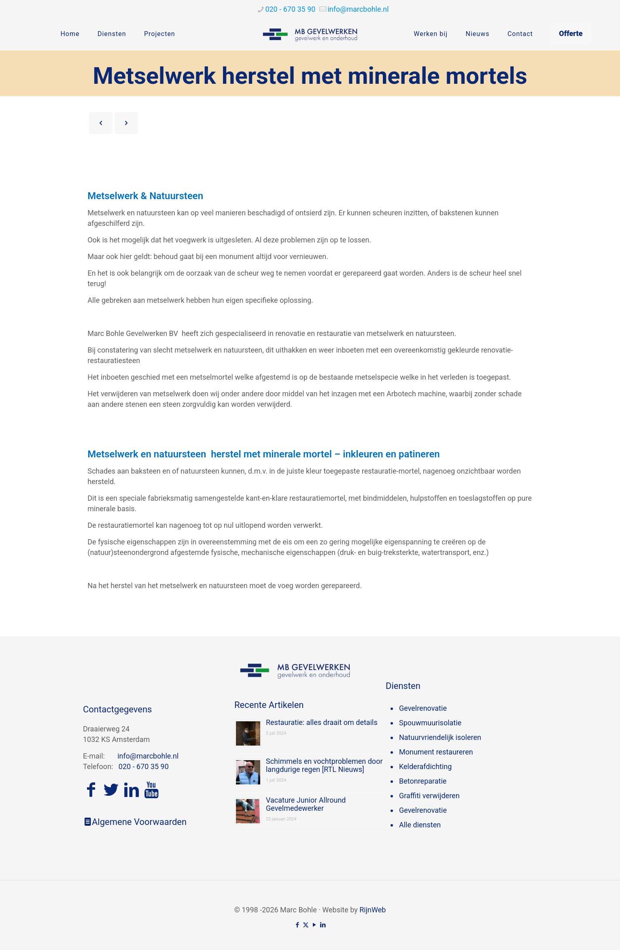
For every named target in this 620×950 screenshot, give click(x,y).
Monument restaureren (436, 752)
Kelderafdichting (425, 766)
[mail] (358, 9)
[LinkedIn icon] (323, 925)
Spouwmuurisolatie (430, 722)
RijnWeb (372, 909)
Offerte (570, 33)
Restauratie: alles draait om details (322, 722)
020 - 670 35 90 (144, 766)
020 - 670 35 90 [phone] (290, 9)
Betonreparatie (422, 781)
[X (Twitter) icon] (306, 925)
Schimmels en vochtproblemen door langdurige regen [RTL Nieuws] (324, 765)
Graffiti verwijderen (429, 795)
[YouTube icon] (314, 925)
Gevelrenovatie (423, 708)
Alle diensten (420, 824)
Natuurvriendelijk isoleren (440, 737)
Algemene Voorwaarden (135, 822)
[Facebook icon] (297, 925)
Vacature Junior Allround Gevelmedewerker (306, 804)
